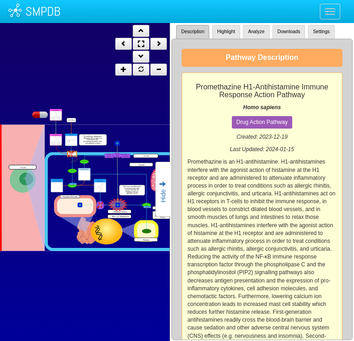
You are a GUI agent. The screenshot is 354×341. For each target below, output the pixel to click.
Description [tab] (192, 31)
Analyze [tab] (256, 31)
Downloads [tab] (288, 31)
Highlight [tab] (226, 31)
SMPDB (42, 11)
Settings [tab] (321, 31)
